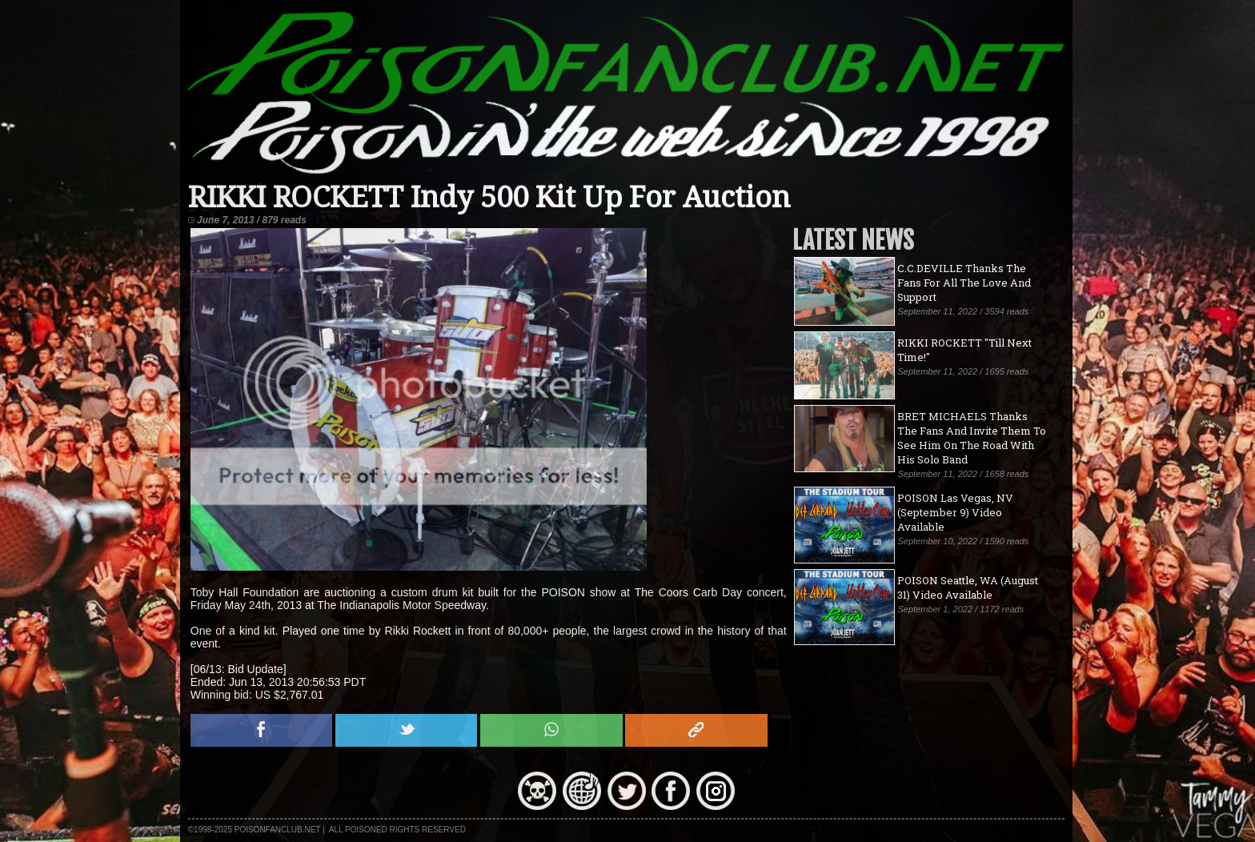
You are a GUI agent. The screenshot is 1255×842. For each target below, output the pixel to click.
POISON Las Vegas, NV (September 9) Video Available (955, 512)
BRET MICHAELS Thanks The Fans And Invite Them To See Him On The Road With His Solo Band (971, 438)
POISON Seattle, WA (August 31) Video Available (967, 587)
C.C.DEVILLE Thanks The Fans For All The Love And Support (964, 282)
